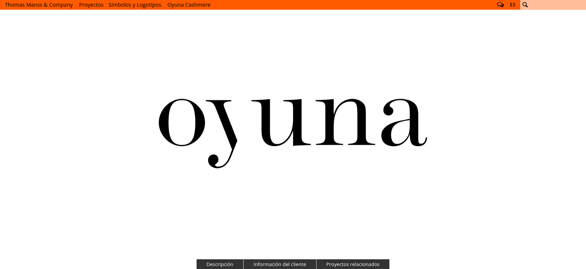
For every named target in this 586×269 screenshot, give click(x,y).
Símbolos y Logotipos (134, 4)
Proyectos (91, 4)
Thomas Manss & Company (39, 4)
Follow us (500, 5)
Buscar (525, 5)
